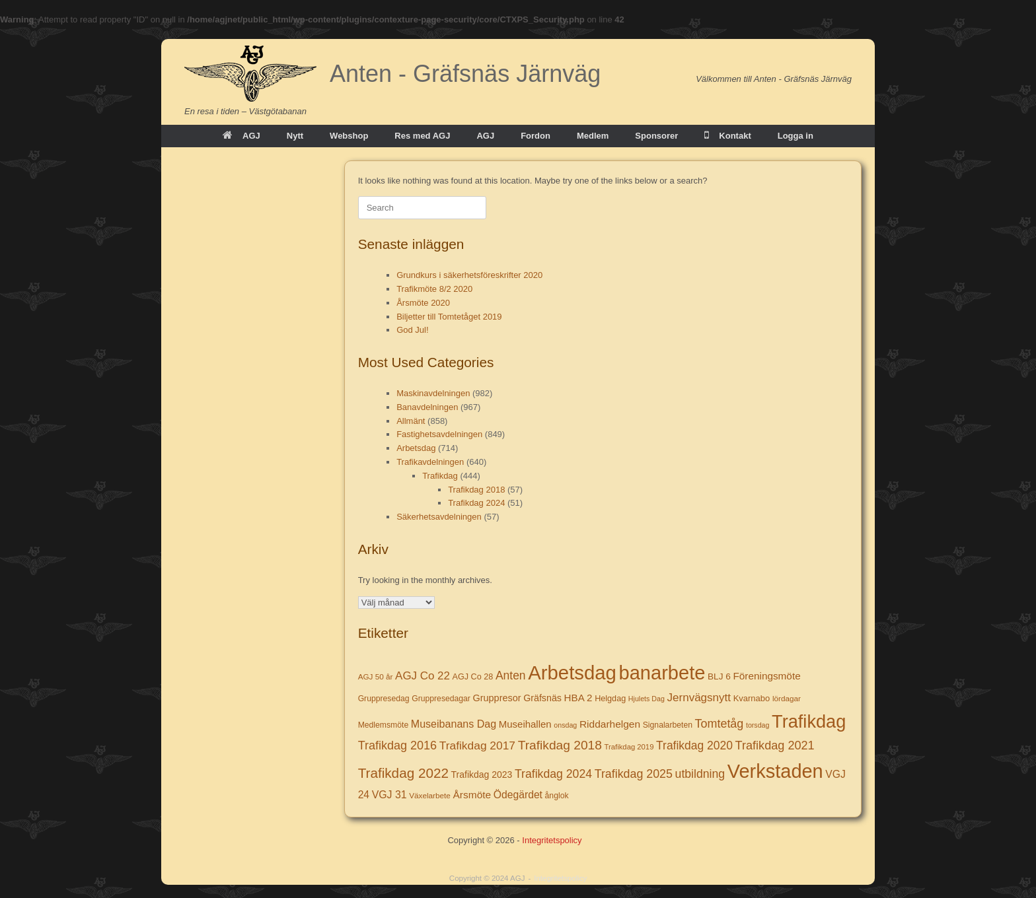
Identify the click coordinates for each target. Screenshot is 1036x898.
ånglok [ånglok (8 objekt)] (557, 795)
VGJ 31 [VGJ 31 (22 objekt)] (389, 794)
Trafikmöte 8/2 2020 (434, 289)
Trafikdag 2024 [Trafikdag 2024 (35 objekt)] (553, 773)
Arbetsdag (415, 448)
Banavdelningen (427, 407)
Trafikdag (440, 476)
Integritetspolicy (551, 840)
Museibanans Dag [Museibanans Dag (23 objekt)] (453, 724)
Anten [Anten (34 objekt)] (511, 675)
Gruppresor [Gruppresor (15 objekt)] (497, 698)
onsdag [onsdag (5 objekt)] (565, 725)
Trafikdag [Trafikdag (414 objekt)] (809, 721)
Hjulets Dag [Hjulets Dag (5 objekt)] (646, 699)
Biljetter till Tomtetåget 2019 (448, 317)
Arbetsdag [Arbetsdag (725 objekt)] (572, 672)
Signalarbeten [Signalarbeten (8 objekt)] (667, 725)
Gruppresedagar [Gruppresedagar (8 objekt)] (441, 698)
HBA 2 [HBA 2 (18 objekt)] (578, 697)
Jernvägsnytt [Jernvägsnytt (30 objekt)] (699, 697)
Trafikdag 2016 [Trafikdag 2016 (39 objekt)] (397, 745)
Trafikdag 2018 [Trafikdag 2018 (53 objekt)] (560, 745)
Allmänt (410, 421)
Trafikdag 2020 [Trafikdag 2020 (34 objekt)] (694, 745)
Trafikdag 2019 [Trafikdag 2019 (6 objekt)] (629, 747)
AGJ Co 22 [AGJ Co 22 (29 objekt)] (422, 676)
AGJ (241, 136)
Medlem (593, 136)
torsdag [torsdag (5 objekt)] (758, 725)
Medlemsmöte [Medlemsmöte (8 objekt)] (383, 725)
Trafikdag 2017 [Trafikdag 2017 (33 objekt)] (477, 745)
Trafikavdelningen (430, 462)
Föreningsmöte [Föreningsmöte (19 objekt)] (766, 675)
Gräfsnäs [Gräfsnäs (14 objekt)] (542, 698)
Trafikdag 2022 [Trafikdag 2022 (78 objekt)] (403, 772)
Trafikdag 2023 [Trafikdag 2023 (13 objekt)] (482, 774)
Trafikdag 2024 (476, 503)
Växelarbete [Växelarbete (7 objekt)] (430, 795)
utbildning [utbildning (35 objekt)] (700, 773)
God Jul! (412, 330)
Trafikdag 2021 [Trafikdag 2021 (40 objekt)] (775, 745)
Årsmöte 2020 (423, 303)
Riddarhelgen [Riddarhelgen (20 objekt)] (609, 724)
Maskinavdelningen (433, 393)
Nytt (295, 136)
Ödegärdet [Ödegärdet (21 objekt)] (518, 794)
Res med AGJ (422, 136)
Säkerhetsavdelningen (439, 517)
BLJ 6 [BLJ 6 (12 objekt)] (719, 676)
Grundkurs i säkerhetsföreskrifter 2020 (469, 275)
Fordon (535, 136)
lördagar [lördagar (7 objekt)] (786, 698)
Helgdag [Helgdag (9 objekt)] (610, 698)
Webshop (349, 136)
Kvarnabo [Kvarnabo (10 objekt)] (751, 698)
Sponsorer (656, 136)
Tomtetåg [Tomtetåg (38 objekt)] (719, 723)
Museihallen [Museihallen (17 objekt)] (525, 724)
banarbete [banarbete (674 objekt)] (662, 672)
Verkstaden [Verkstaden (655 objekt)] (775, 771)
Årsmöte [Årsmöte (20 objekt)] (472, 794)
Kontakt (727, 136)
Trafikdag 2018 (476, 490)
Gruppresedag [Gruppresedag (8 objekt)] (384, 698)
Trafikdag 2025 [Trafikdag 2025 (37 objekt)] (634, 773)
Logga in (795, 136)
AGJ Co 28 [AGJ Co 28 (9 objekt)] (473, 676)
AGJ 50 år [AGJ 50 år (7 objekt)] (375, 676)
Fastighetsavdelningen (439, 434)
